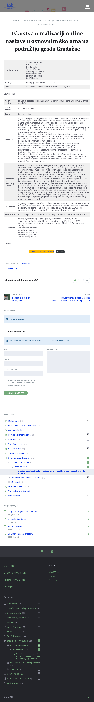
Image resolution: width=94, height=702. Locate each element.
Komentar (53, 349)
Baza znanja (29, 21)
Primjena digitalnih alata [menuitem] (19, 434)
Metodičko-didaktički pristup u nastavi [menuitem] (26, 477)
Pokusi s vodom (15, 526)
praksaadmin (25, 263)
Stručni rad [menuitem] (15, 482)
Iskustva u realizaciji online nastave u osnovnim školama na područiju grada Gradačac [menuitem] (29, 656)
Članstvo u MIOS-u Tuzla (15, 572)
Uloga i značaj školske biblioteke (23, 511)
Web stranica (11, 369)
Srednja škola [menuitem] (14, 448)
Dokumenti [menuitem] (13, 421)
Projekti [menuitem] (12, 439)
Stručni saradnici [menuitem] (16, 453)
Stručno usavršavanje (48, 21)
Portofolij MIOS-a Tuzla (14, 579)
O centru (53, 580)
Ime (6, 349)
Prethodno (17, 295)
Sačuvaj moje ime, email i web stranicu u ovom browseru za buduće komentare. (20, 382)
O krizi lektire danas (17, 519)
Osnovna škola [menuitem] (15, 430)
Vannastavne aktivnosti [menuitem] (19, 491)
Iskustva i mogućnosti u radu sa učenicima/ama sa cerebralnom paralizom (71, 299)
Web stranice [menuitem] (14, 495)
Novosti (52, 576)
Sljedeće (86, 295)
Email (7, 359)
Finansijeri (8, 586)
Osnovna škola (47, 24)
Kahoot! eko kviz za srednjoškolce (21, 299)
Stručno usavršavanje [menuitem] (18, 458)
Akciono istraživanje (72, 21)
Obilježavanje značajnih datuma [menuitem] (22, 425)
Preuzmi (60, 251)
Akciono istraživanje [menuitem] (20, 462)
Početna (17, 21)
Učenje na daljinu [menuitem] (16, 486)
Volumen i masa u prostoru (20, 534)
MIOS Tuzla (9, 566)
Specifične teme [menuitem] (15, 444)
